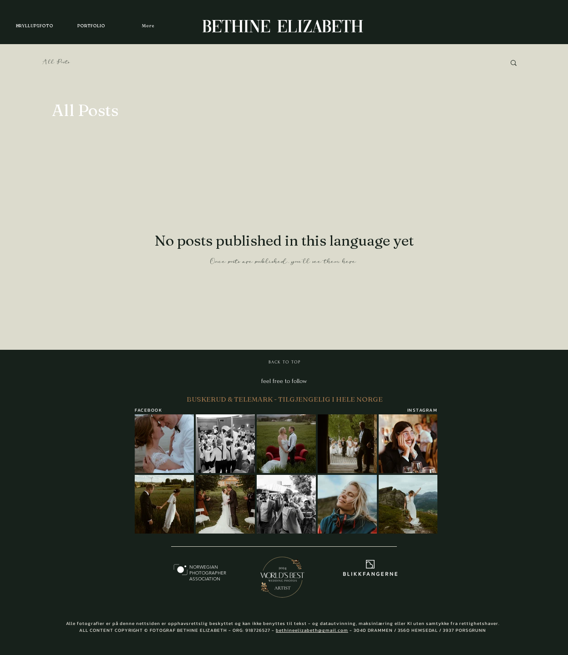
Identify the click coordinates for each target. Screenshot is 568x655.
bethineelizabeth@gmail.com (312, 630)
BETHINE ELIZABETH (282, 28)
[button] (513, 63)
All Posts (56, 62)
